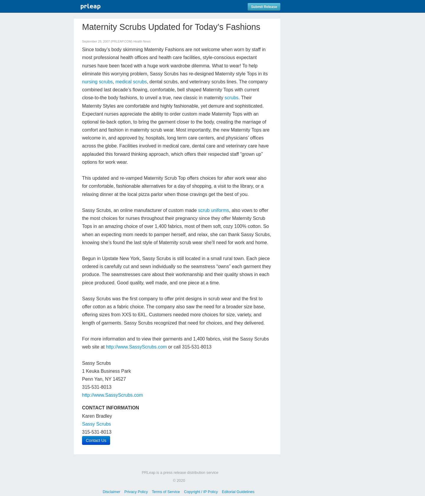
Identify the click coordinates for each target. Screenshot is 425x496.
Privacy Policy (136, 491)
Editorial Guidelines (238, 491)
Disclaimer (111, 491)
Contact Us (96, 440)
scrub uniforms (213, 210)
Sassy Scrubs (96, 424)
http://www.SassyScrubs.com (136, 346)
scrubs (231, 97)
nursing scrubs (97, 81)
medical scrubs (131, 81)
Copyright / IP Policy (201, 491)
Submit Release (264, 7)
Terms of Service (166, 491)
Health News (142, 41)
